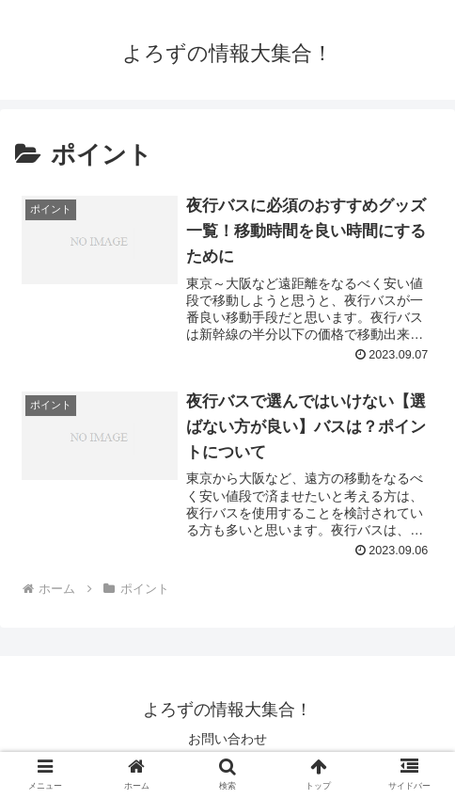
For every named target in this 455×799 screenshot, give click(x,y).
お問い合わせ (227, 738)
